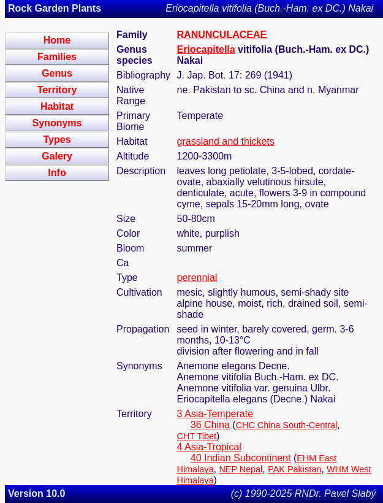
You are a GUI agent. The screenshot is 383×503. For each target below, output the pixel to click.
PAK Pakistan (294, 469)
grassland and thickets (226, 141)
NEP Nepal (240, 469)
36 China (210, 425)
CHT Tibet (197, 436)
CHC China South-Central (287, 425)
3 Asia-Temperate (215, 414)
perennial (197, 277)
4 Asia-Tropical (209, 447)
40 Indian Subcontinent (241, 458)
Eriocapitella (206, 49)
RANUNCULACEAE (222, 34)
